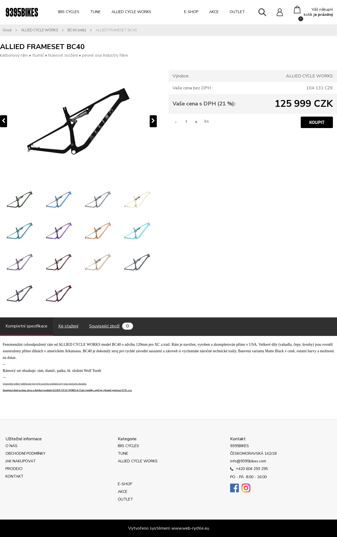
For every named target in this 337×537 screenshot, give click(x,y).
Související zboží (111, 326)
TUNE (95, 11)
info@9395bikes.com (248, 461)
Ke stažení (68, 326)
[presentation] (3, 121)
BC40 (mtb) (77, 30)
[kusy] (186, 121)
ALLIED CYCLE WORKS (131, 11)
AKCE (214, 11)
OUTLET (237, 11)
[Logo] (22, 12)
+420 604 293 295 (249, 469)
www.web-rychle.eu (190, 528)
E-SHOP (191, 11)
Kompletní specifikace (26, 326)
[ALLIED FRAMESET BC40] (78, 121)
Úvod (7, 30)
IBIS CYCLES (68, 11)
